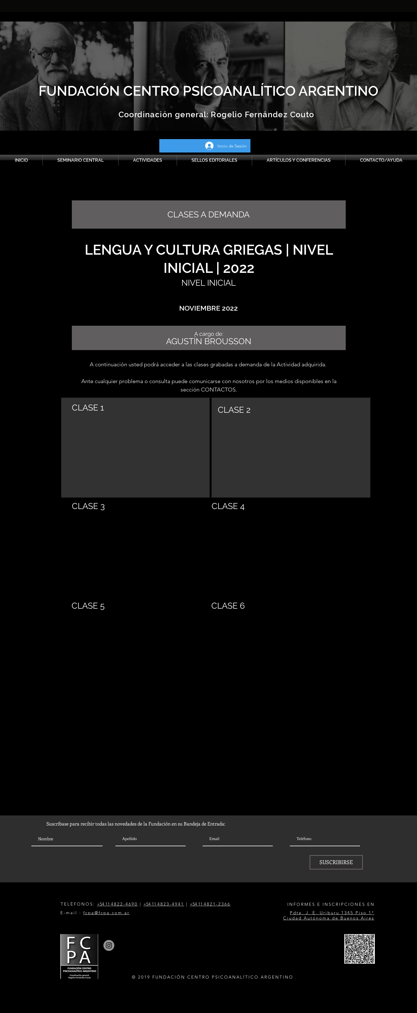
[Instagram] (108, 945)
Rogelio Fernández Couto (261, 114)
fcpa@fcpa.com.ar (106, 912)
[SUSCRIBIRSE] (336, 862)
